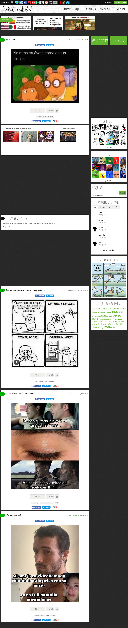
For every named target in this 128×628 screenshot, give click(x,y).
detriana (75, 290)
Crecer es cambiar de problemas (19, 394)
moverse (39, 116)
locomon (75, 39)
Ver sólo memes (118, 40)
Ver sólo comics (100, 40)
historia (113, 327)
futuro (117, 324)
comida (94, 309)
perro (117, 315)
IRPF (56, 503)
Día (95, 207)
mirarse (48, 615)
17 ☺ (37, 609)
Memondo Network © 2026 (118, 339)
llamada (37, 615)
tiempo (112, 324)
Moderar (121, 9)
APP (125, 337)
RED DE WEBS (5, 2)
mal (107, 327)
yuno (75, 515)
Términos (103, 337)
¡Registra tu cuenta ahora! (11, 227)
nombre (123, 309)
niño (121, 324)
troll (77, 394)
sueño (94, 316)
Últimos (67, 9)
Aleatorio (91, 9)
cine (106, 319)
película (116, 308)
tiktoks (44, 116)
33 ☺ (37, 110)
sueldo (51, 503)
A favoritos (57, 110)
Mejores (78, 9)
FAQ (121, 337)
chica (104, 316)
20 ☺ (37, 375)
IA (98, 328)
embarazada (117, 319)
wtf (100, 308)
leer (118, 322)
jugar (37, 503)
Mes (110, 207)
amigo (109, 316)
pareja (95, 319)
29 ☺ (37, 496)
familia (100, 312)
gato (109, 309)
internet (41, 381)
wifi (36, 381)
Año (116, 207)
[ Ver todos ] (109, 147)
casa (121, 312)
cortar (94, 324)
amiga (42, 615)
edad (42, 503)
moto (122, 322)
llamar (98, 316)
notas (46, 503)
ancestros (51, 381)
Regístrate (108, 2)
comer (114, 321)
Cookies (116, 337)
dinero (114, 311)
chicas (103, 324)
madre (105, 322)
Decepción (10, 39)
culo (109, 322)
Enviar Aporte (106, 9)
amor (110, 319)
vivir (46, 381)
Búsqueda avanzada (97, 195)
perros (107, 324)
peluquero (102, 319)
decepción (50, 116)
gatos (109, 312)
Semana (102, 207)
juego (102, 328)
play (33, 503)
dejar (105, 309)
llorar (53, 615)
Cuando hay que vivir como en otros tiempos (25, 290)
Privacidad (110, 337)
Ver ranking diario (109, 250)
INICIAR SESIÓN (120, 2)
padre (98, 324)
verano (94, 328)
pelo (104, 312)
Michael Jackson (97, 322)
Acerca (97, 337)
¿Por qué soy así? (13, 515)
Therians (94, 312)
